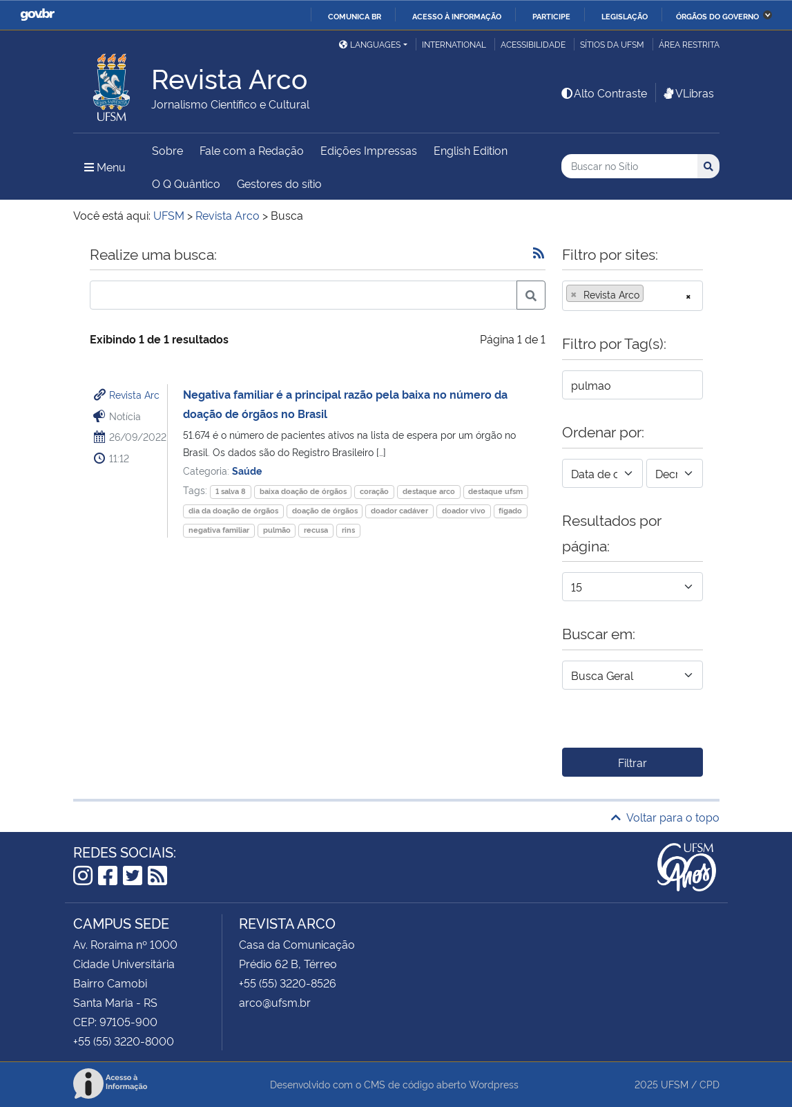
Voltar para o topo (665, 816)
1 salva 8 (230, 491)
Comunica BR (354, 15)
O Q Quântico (186, 183)
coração (374, 491)
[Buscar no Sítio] (629, 166)
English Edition (471, 150)
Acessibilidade (533, 44)
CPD (709, 1083)
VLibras (687, 92)
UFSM (674, 1083)
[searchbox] (651, 294)
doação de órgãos (325, 510)
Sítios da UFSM (612, 44)
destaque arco (429, 491)
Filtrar (632, 762)
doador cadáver (399, 510)
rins (348, 529)
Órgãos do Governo (717, 15)
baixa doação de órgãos (303, 491)
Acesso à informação (456, 15)
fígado (510, 510)
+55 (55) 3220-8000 (123, 1040)
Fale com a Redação (252, 150)
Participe (551, 15)
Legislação (624, 15)
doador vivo (463, 510)
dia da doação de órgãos (233, 510)
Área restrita (689, 44)
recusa (316, 529)
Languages (369, 44)
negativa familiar (219, 529)
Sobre (167, 150)
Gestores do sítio (279, 183)
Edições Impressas (368, 150)
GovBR (37, 14)
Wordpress (494, 1083)
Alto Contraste (603, 92)
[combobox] (632, 296)
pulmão (277, 529)
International (454, 44)
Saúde (247, 470)
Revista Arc (134, 394)
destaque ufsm (495, 491)
